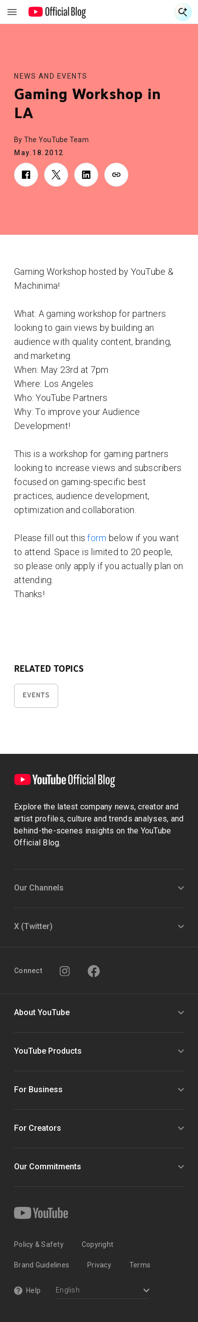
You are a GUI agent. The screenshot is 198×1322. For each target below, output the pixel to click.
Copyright (97, 1244)
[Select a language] (102, 1291)
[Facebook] (94, 971)
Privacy (99, 1265)
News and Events (51, 76)
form (96, 538)
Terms (139, 1265)
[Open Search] (183, 12)
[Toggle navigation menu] (12, 12)
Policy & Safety (39, 1244)
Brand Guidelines (41, 1265)
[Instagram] (65, 971)
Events (36, 695)
